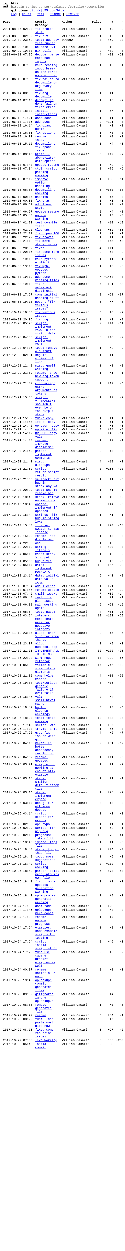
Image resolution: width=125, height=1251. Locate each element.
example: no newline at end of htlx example (45, 916)
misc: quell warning (45, 436)
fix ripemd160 (47, 277)
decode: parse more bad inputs (47, 68)
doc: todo (43, 1079)
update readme (47, 195)
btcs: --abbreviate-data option (45, 187)
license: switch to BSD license (47, 629)
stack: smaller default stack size (47, 932)
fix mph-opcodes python (42, 320)
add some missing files (47, 330)
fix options (45, 157)
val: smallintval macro (45, 833)
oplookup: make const (44, 1085)
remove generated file (43, 1200)
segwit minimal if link (44, 426)
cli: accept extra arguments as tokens (46, 461)
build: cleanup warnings (42, 846)
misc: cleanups (42, 551)
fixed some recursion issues (44, 1230)
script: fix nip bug (45, 987)
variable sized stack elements (45, 795)
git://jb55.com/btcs (47, 12)
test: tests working (45, 856)
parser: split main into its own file (47, 1041)
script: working (41, 1030)
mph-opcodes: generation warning (46, 1070)
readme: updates (41, 903)
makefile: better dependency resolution (44, 890)
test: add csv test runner (47, 48)
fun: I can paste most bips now (44, 1217)
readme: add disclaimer (45, 639)
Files (26, 17)
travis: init (46, 867)
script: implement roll (43, 404)
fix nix (41, 42)
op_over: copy (47, 506)
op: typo (42, 981)
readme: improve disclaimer (44, 527)
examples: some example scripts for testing (46, 1110)
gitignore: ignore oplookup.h (44, 1188)
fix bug (41, 379)
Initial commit (41, 1245)
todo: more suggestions (45, 1021)
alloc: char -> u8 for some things (47, 757)
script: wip (45, 863)
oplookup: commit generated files (43, 1173)
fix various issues (45, 373)
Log (14, 17)
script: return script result (47, 561)
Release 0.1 (45, 55)
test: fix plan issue (44, 712)
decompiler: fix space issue (45, 174)
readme (40, 1209)
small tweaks (46, 706)
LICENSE (72, 17)
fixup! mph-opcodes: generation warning (45, 1055)
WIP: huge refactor (43, 785)
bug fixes (43, 667)
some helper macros (45, 806)
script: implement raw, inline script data (45, 390)
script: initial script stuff (46, 1125)
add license (45, 697)
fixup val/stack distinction (45, 341)
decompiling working (45, 227)
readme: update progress (42, 1096)
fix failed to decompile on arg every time (47, 99)
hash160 (41, 233)
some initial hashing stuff (47, 352)
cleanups (42, 272)
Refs (40, 17)
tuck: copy (44, 497)
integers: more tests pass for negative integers (44, 740)
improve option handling (42, 216)
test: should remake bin (46, 584)
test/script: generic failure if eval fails (46, 818)
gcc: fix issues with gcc (45, 876)
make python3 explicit (46, 309)
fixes (39, 294)
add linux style (43, 244)
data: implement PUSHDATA (43, 676)
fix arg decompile (43, 112)
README (55, 17)
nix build (43, 59)
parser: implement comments (43, 540)
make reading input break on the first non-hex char (46, 82)
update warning (41, 257)
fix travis (44, 281)
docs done (43, 140)
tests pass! (45, 728)
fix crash (43, 238)
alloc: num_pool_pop (46, 767)
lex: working (46, 1239)
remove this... (41, 163)
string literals (42, 652)
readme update (47, 702)
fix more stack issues (46, 288)
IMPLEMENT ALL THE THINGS (47, 776)
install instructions (46, 133)
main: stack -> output (47, 661)
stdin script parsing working (46, 204)
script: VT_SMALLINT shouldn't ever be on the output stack (45, 482)
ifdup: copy (45, 502)
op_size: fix (46, 510)
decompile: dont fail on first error (46, 122)
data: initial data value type (47, 689)
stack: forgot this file (47, 1013)
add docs (42, 144)
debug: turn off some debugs (45, 960)
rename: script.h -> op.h (45, 1158)
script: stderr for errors (44, 972)
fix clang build (43, 150)
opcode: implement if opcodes (46, 604)
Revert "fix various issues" (45, 362)
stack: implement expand (43, 947)
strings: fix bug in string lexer (47, 616)
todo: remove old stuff (46, 415)
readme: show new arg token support (47, 447)
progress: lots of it (44, 996)
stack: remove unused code (47, 593)
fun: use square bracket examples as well (45, 1141)
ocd (37, 646)
